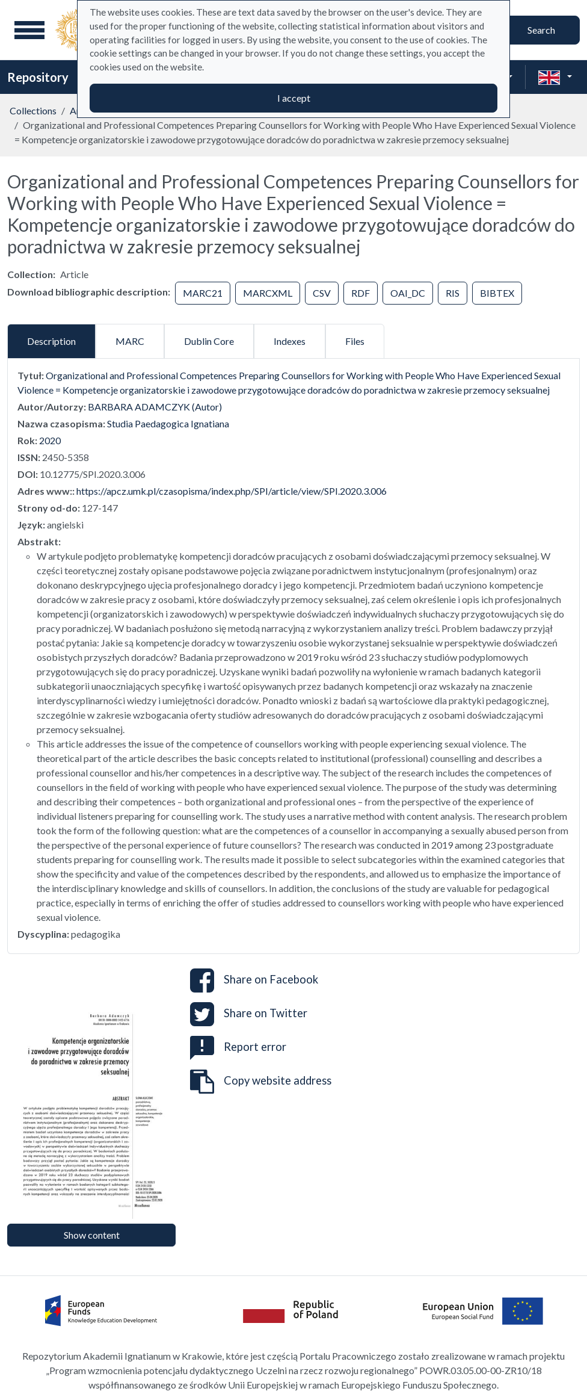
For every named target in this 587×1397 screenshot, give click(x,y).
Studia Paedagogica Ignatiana (168, 423)
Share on (254, 980)
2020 (50, 440)
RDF (360, 293)
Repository (38, 77)
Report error (238, 1046)
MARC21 (203, 293)
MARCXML (267, 293)
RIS (452, 293)
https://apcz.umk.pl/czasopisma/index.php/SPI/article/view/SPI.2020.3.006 (231, 491)
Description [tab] (51, 341)
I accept (293, 98)
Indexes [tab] (290, 341)
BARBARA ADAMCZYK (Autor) (155, 406)
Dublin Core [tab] (209, 341)
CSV (322, 293)
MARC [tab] (129, 341)
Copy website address (260, 1082)
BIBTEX (497, 293)
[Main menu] (29, 30)
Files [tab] (354, 341)
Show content (92, 1235)
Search (541, 30)
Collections (33, 110)
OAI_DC (407, 293)
